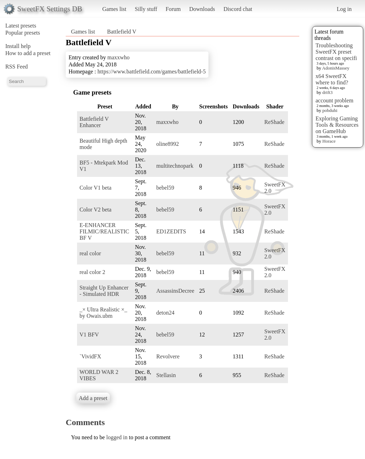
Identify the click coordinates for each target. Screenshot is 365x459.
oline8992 (167, 144)
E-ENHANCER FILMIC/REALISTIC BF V (104, 231)
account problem (334, 100)
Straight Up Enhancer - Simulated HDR (104, 291)
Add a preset (93, 398)
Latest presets (20, 26)
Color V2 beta (95, 210)
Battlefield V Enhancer (94, 122)
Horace (329, 141)
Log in (344, 9)
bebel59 (165, 188)
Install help (18, 46)
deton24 (165, 313)
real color (90, 253)
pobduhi (329, 110)
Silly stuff (146, 9)
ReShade (274, 122)
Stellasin (166, 375)
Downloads (202, 9)
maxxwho (118, 57)
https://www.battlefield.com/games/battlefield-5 (152, 71)
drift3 (327, 92)
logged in (117, 437)
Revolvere (167, 356)
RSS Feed (16, 67)
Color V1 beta (95, 188)
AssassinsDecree (175, 291)
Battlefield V (121, 32)
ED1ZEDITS (171, 231)
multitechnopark (174, 166)
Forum (173, 9)
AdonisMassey (335, 68)
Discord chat (237, 9)
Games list (114, 9)
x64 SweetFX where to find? (332, 79)
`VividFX (90, 356)
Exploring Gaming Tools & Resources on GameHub (337, 124)
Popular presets (22, 33)
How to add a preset (28, 53)
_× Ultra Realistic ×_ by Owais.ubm (103, 312)
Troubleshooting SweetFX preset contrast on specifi (336, 51)
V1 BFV (89, 335)
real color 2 (92, 272)
